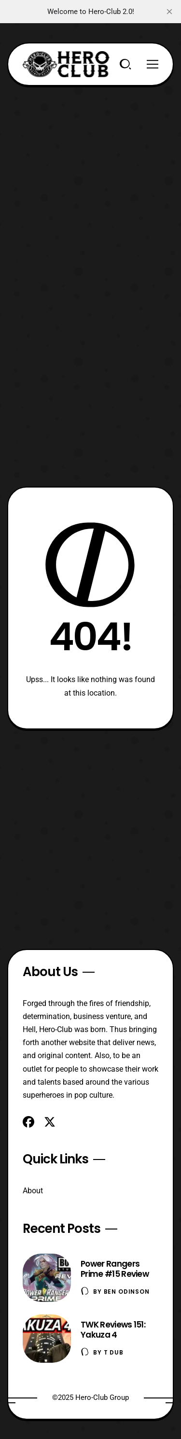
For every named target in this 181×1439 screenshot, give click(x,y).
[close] (169, 11)
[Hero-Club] (66, 64)
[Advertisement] (90, 176)
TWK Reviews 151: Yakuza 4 (113, 1330)
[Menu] (152, 64)
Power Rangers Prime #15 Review (115, 1269)
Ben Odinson (127, 1291)
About (33, 1190)
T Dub (114, 1352)
